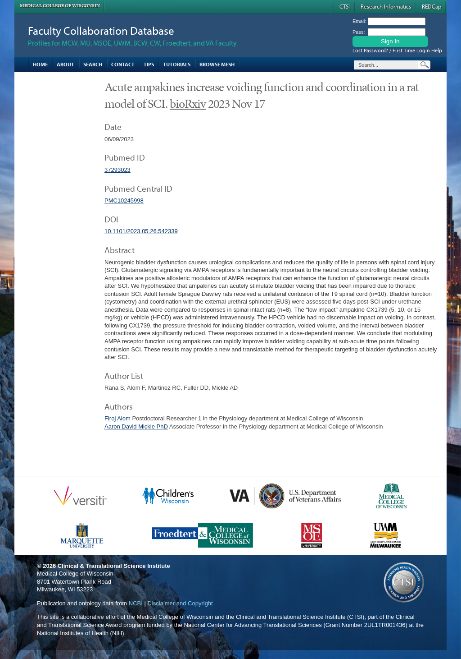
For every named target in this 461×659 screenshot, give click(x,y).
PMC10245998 (124, 200)
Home (40, 64)
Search (92, 64)
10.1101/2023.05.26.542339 (141, 231)
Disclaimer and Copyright (179, 603)
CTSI (344, 6)
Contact (123, 64)
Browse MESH (217, 64)
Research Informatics (386, 6)
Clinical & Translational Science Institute (114, 565)
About (65, 64)
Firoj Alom (117, 418)
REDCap (431, 6)
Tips (149, 64)
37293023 (117, 169)
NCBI (136, 603)
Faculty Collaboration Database (101, 30)
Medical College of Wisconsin (60, 5)
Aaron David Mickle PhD (136, 426)
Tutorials (176, 64)
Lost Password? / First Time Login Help (397, 50)
